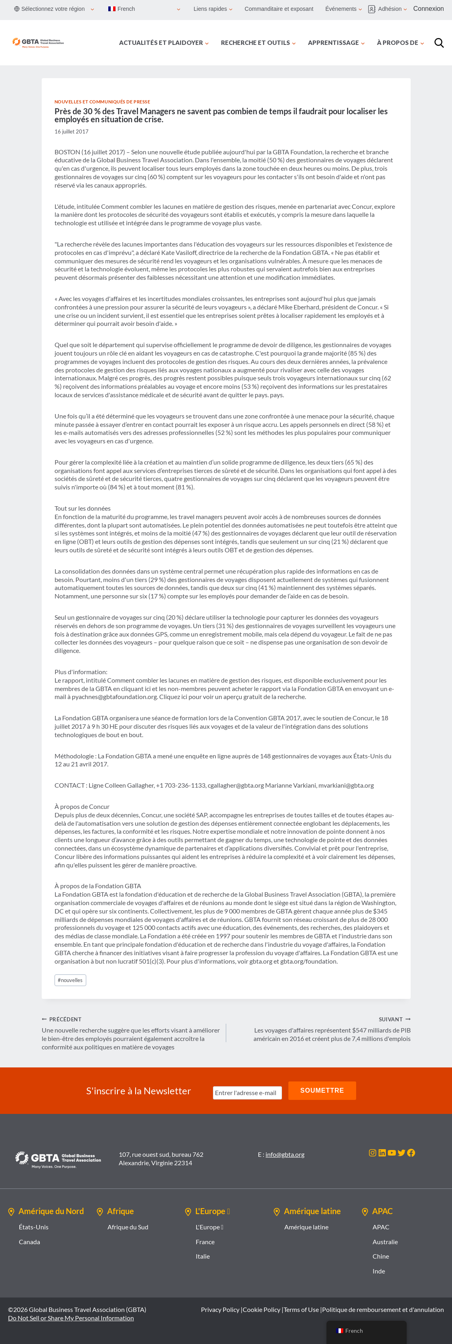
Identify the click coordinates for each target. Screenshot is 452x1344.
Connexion (428, 8)
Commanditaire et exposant (279, 9)
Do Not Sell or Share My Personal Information (71, 1318)
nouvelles (70, 980)
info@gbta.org (285, 1154)
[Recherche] (439, 43)
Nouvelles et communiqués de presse (102, 101)
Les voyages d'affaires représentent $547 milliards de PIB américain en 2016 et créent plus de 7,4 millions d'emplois (322, 1029)
